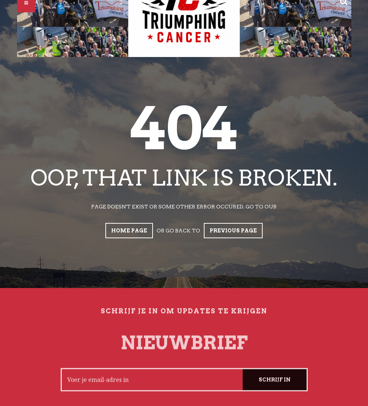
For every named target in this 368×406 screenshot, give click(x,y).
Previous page (233, 231)
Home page (129, 231)
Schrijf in (275, 384)
